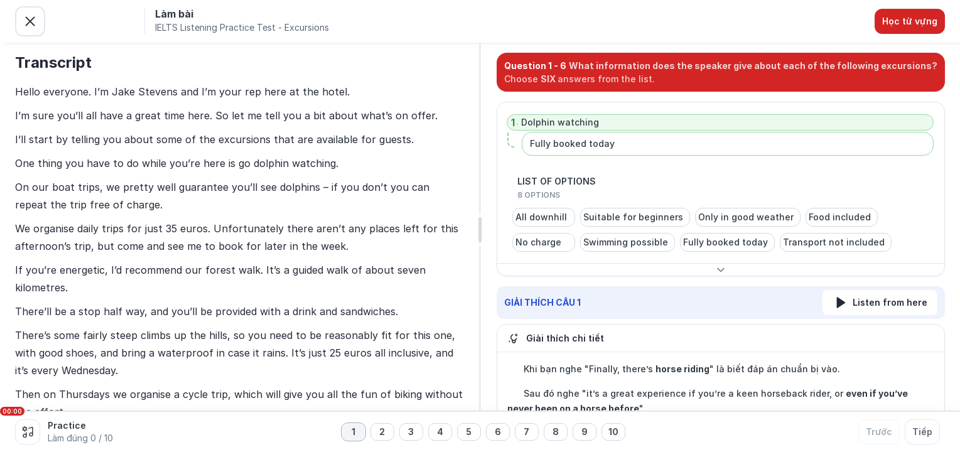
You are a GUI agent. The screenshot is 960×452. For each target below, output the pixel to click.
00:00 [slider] (12, 411)
